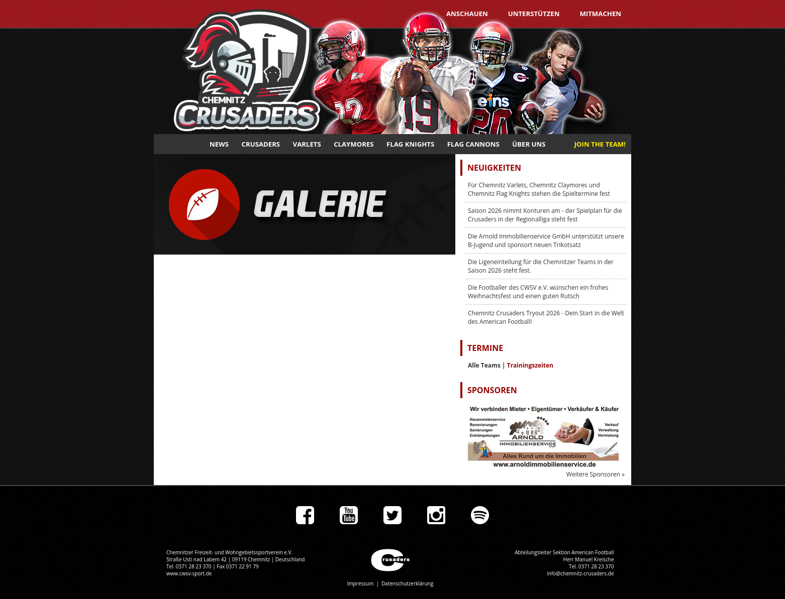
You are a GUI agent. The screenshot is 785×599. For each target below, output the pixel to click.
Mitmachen (600, 13)
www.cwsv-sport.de (189, 573)
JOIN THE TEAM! (600, 144)
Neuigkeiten (494, 167)
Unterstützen (534, 13)
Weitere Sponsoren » (595, 474)
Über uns (528, 144)
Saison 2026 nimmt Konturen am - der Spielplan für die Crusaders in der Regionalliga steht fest (545, 214)
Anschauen (467, 13)
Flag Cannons (473, 144)
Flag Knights (410, 144)
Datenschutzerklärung (407, 583)
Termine (485, 347)
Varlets (307, 144)
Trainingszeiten (530, 365)
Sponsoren (492, 390)
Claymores (353, 144)
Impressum (360, 583)
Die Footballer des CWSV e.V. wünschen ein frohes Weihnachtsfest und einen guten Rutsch (538, 291)
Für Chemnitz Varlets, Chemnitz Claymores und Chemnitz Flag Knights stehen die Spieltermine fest (539, 189)
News (219, 144)
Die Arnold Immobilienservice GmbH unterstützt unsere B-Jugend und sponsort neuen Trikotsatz (546, 240)
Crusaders (261, 144)
